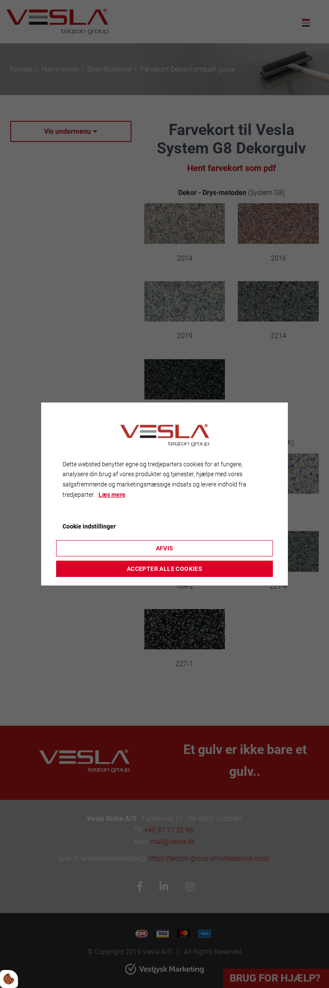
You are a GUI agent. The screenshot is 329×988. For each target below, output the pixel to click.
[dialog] (164, 494)
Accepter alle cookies (164, 568)
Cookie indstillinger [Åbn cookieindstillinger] (89, 526)
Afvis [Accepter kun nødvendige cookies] (164, 548)
